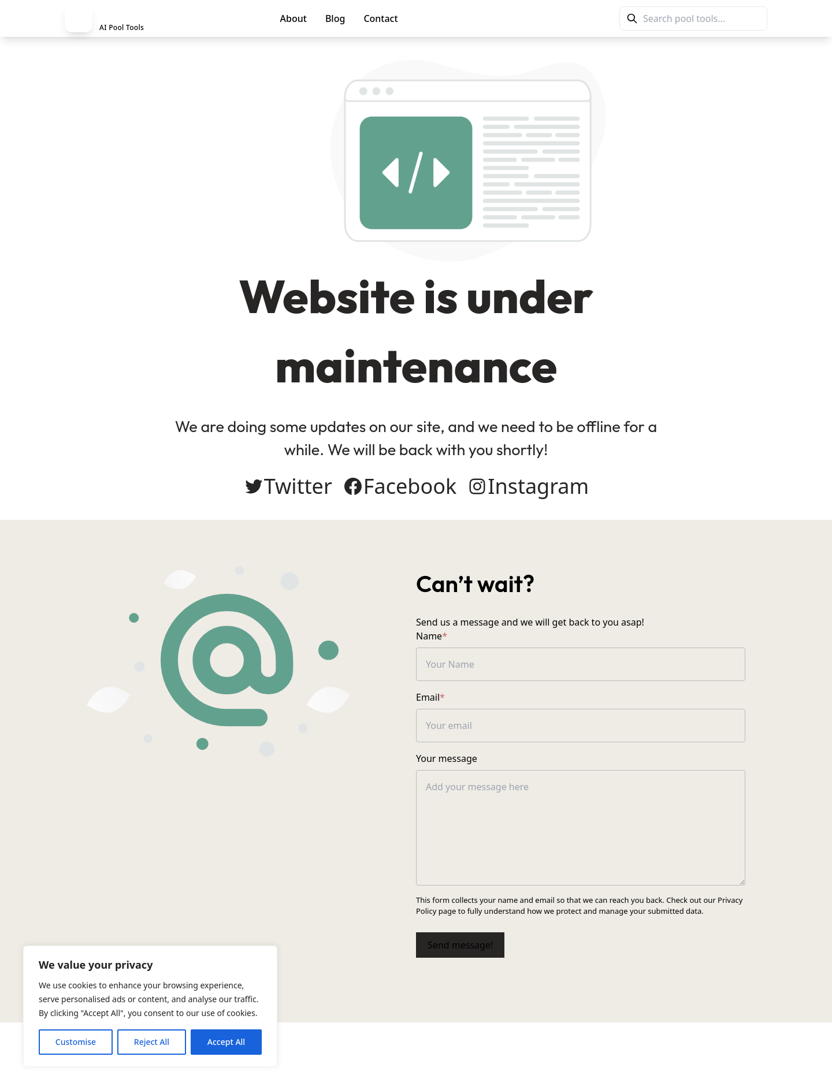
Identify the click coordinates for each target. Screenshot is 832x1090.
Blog (335, 18)
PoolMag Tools (458, 18)
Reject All (151, 1041)
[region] (150, 1006)
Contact (380, 18)
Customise (75, 1041)
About (293, 18)
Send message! (460, 945)
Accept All (226, 1041)
